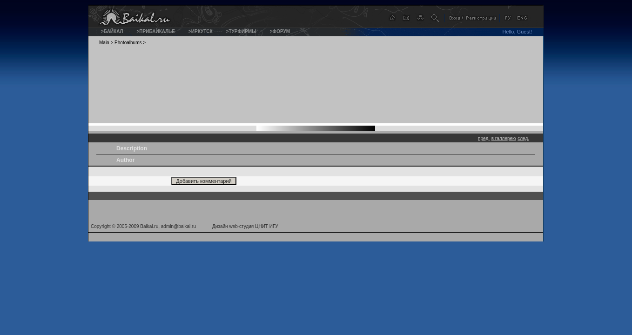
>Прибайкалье (156, 31)
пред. (484, 138)
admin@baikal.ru (178, 226)
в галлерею (503, 138)
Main (104, 42)
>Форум (280, 31)
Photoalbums (127, 42)
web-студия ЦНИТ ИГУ (253, 226)
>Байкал (112, 31)
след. (523, 138)
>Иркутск (200, 31)
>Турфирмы (241, 31)
